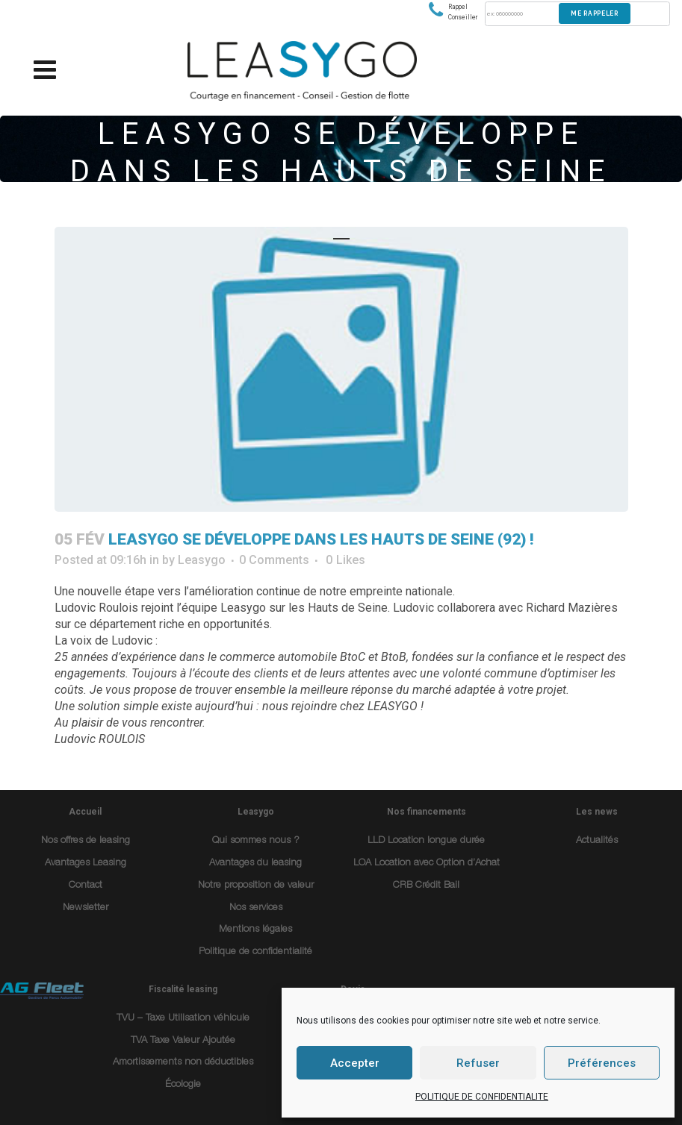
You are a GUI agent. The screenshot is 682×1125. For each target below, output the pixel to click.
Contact (85, 886)
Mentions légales (255, 930)
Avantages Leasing (85, 863)
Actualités (597, 841)
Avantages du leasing (255, 863)
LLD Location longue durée (426, 841)
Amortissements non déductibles (183, 1063)
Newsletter (85, 908)
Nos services (255, 908)
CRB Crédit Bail (426, 886)
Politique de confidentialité (255, 952)
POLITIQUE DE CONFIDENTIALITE (481, 1096)
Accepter (354, 1063)
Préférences (602, 1063)
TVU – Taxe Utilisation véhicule (183, 1019)
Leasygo (202, 560)
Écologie (183, 1085)
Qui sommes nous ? (256, 841)
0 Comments (274, 560)
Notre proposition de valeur (256, 886)
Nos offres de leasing (85, 841)
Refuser (478, 1063)
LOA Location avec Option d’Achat (426, 863)
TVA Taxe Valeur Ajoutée (183, 1041)
